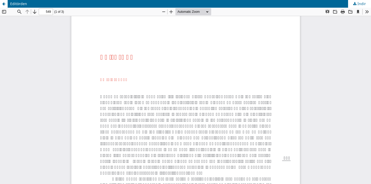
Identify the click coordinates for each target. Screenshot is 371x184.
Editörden (18, 3)
